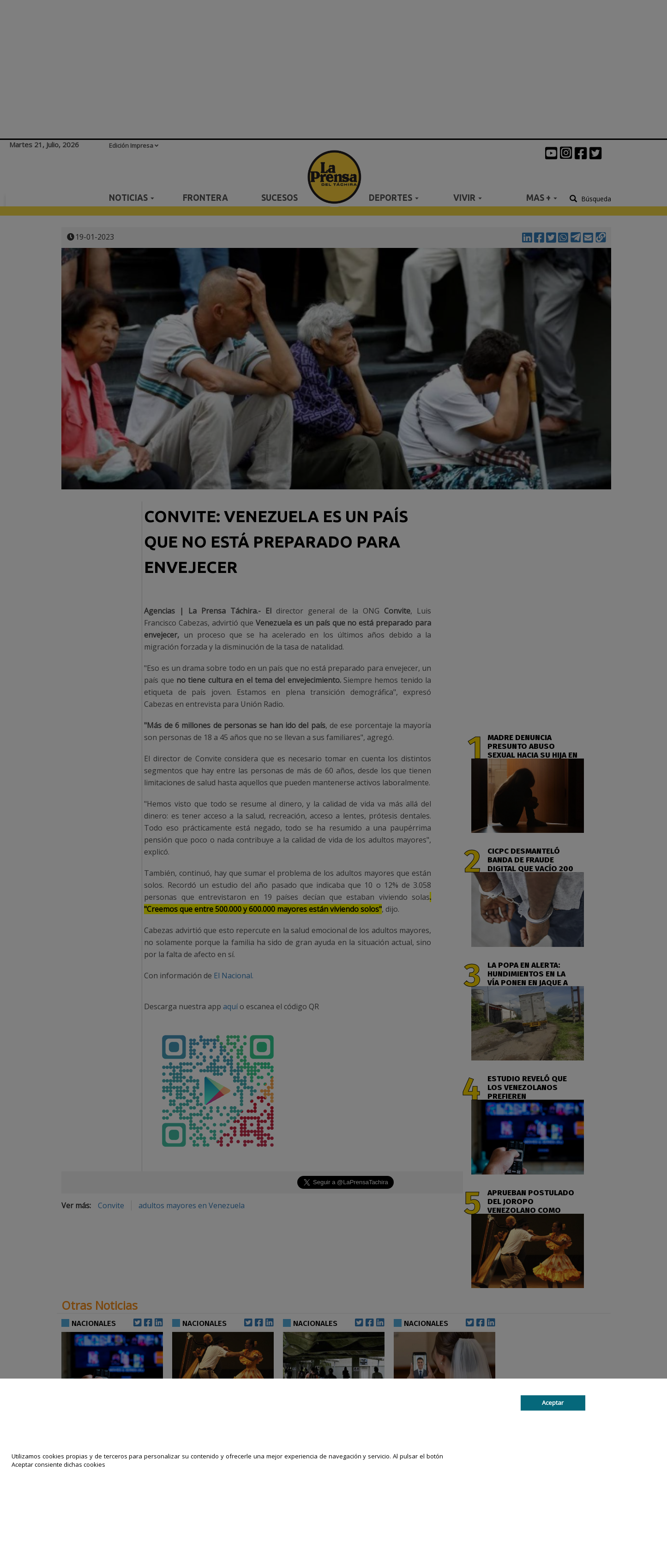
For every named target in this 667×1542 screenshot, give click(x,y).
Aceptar (553, 1402)
